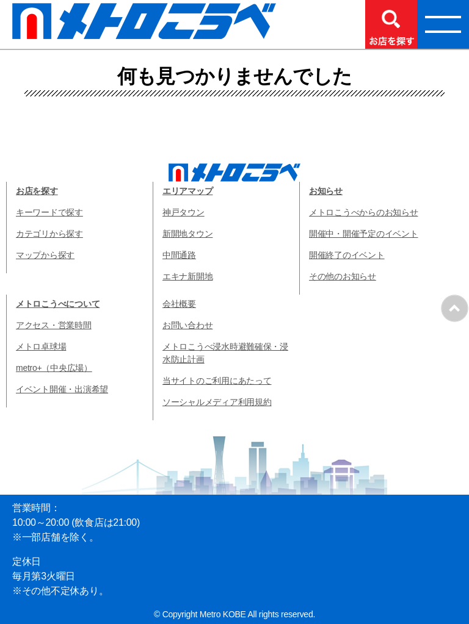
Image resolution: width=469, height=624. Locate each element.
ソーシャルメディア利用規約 (217, 402)
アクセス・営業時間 (54, 325)
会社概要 (179, 304)
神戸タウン (183, 212)
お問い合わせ (187, 325)
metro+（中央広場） (54, 368)
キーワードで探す (49, 212)
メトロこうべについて (58, 304)
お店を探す (37, 191)
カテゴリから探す (49, 233)
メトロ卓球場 (41, 346)
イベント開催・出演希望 (62, 389)
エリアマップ (187, 191)
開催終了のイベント (347, 255)
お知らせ (326, 191)
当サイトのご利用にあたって (217, 381)
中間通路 (179, 255)
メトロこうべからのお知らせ (363, 212)
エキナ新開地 (187, 276)
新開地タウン (187, 233)
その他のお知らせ (342, 276)
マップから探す (45, 255)
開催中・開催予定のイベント (363, 233)
